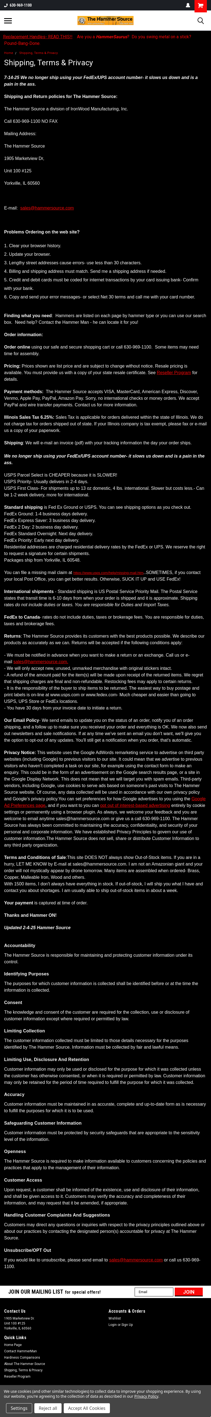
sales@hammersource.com (47, 208)
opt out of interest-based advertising (135, 805)
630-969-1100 (18, 5)
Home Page (13, 1345)
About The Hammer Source (24, 1364)
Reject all (48, 1408)
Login (113, 1325)
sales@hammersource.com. (40, 661)
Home (8, 53)
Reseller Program (174, 372)
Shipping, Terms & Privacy (38, 53)
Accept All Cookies (87, 1408)
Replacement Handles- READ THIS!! (38, 36)
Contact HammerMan (20, 1351)
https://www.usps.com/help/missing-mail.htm (108, 573)
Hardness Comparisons (22, 1357)
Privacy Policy (146, 1396)
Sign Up (127, 1325)
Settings (19, 1408)
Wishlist (115, 1318)
